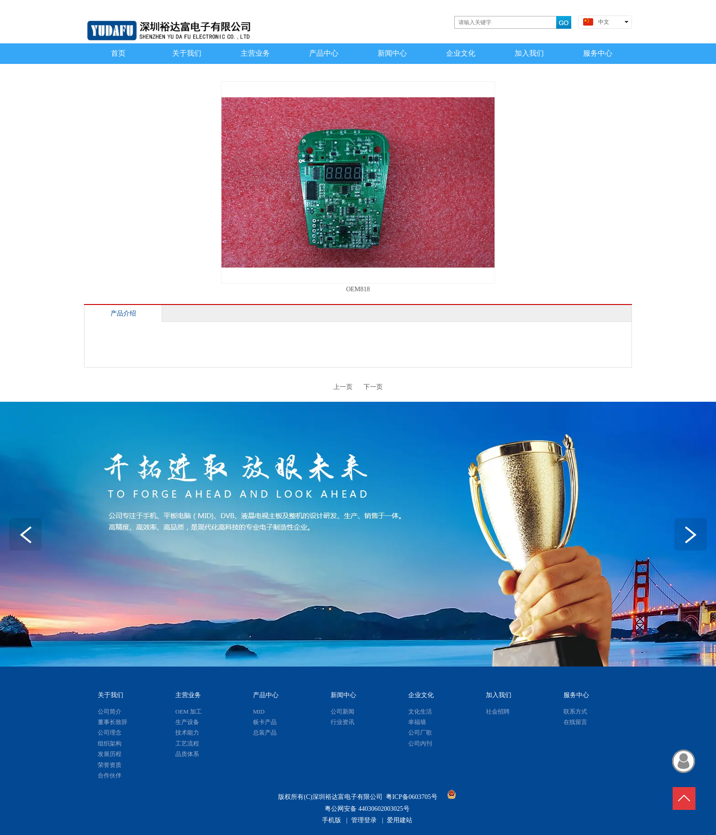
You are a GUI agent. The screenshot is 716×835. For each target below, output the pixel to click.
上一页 (343, 386)
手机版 (331, 820)
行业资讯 (342, 722)
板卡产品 (265, 722)
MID (258, 711)
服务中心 (576, 695)
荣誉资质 (109, 764)
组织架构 (109, 743)
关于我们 (110, 695)
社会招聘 (498, 711)
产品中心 (266, 695)
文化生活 (420, 711)
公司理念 (109, 732)
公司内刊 (420, 743)
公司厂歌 (420, 732)
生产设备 (187, 722)
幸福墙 (417, 722)
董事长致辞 (112, 722)
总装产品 (265, 732)
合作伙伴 (109, 775)
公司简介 (109, 711)
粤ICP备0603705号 (411, 796)
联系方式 (575, 711)
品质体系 (187, 754)
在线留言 (575, 722)
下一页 (373, 386)
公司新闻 (342, 711)
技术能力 (187, 732)
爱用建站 (399, 820)
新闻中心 (343, 695)
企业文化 (421, 695)
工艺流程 (187, 743)
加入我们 (498, 695)
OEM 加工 (188, 711)
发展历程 (109, 754)
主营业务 (188, 695)
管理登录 (364, 820)
